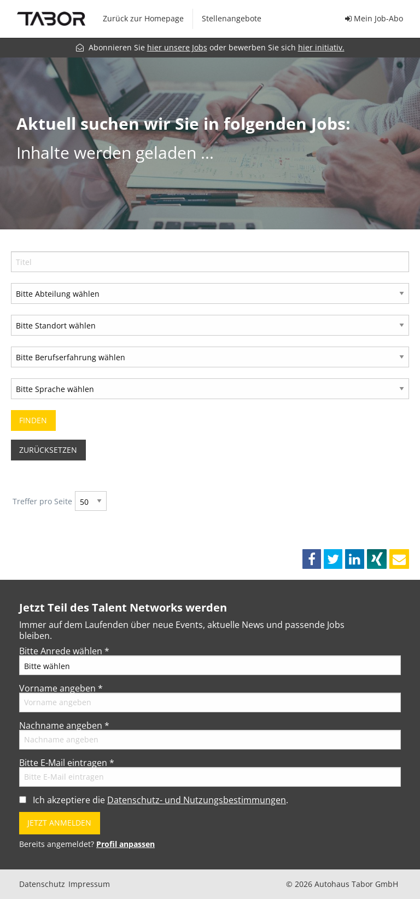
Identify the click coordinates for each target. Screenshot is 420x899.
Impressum (89, 884)
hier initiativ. (321, 47)
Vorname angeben (61, 688)
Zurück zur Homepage (143, 18)
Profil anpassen (125, 844)
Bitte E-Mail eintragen (66, 762)
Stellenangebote (231, 18)
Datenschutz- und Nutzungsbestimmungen (196, 800)
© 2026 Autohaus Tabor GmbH (342, 884)
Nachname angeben (64, 725)
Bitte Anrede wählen (64, 651)
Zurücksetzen (48, 450)
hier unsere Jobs (177, 47)
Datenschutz (42, 884)
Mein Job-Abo (374, 18)
